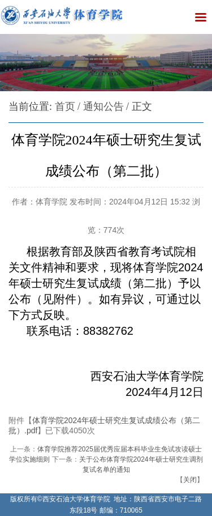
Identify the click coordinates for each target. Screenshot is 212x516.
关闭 (190, 480)
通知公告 (103, 106)
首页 (65, 106)
